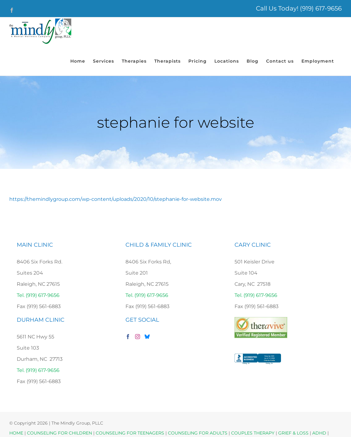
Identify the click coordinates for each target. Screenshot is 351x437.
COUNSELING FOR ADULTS (197, 433)
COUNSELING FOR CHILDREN (59, 433)
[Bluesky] (147, 336)
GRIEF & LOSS (293, 433)
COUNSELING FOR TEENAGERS (130, 433)
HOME (16, 433)
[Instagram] (137, 336)
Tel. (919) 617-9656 (38, 295)
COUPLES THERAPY (252, 433)
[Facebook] (127, 336)
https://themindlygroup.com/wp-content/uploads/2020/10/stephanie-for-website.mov (115, 199)
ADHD (319, 433)
